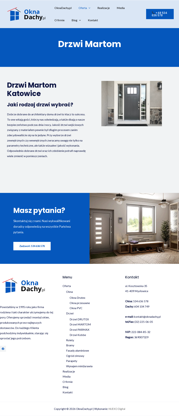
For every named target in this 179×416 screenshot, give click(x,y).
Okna (69, 291)
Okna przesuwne (80, 303)
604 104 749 (141, 306)
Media (116, 7)
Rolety (70, 340)
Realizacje (100, 7)
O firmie (130, 7)
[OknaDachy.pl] (26, 13)
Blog (58, 20)
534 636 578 (140, 301)
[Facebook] (3, 349)
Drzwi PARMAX (79, 329)
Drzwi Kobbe (78, 335)
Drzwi (69, 313)
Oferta (82, 8)
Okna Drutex (77, 297)
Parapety (71, 361)
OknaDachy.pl (62, 7)
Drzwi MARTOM (80, 324)
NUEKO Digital (117, 409)
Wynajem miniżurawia (79, 366)
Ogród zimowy (75, 356)
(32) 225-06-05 (144, 321)
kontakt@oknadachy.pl (148, 316)
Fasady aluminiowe (77, 350)
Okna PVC (76, 308)
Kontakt (74, 20)
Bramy (70, 345)
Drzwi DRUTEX (79, 319)
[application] (86, 8)
